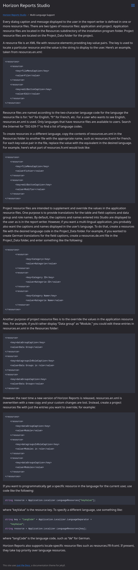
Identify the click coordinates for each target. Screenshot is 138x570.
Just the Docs (23, 565)
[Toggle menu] (133, 5)
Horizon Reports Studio (26, 5)
